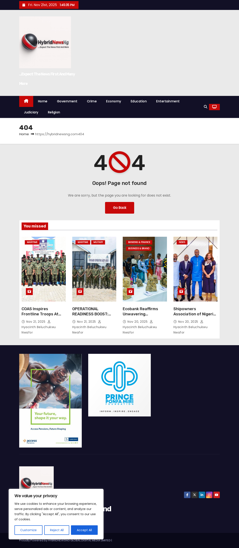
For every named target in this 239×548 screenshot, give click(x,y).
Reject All (57, 530)
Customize (28, 530)
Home (42, 101)
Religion (54, 112)
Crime (92, 101)
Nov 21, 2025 (36, 321)
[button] (205, 106)
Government (67, 101)
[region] (56, 514)
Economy (113, 101)
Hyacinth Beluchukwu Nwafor (39, 327)
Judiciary (31, 112)
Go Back (119, 207)
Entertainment (168, 101)
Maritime (32, 242)
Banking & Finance (139, 242)
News (182, 242)
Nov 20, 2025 (138, 321)
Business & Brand (138, 248)
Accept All (84, 530)
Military (98, 242)
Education (139, 101)
